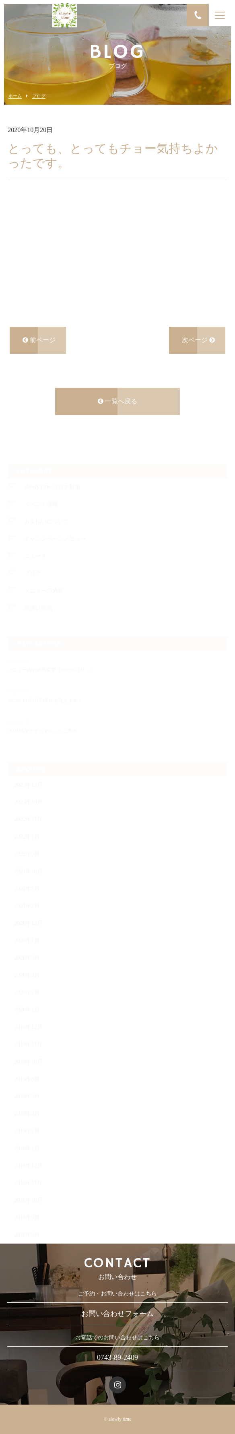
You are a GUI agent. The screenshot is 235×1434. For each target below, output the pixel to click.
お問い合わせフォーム (117, 1314)
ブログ (38, 96)
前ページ (39, 341)
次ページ (198, 341)
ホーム (15, 96)
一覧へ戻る (117, 402)
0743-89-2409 (117, 1357)
